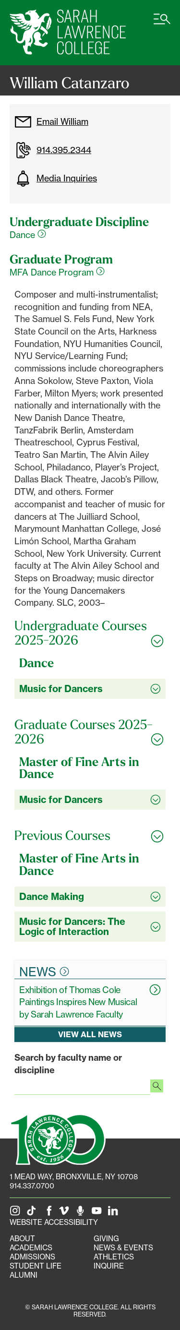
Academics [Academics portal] (31, 1247)
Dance (28, 234)
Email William (51, 122)
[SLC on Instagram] (17, 1213)
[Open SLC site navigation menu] (162, 24)
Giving (106, 1238)
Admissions (32, 1256)
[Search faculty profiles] (156, 1087)
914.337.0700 (32, 1185)
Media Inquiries (55, 178)
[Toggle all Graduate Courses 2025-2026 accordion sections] (90, 732)
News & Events (123, 1247)
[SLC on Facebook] (49, 1213)
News (44, 971)
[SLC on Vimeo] (66, 1213)
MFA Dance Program (57, 272)
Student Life (35, 1265)
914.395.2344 (52, 150)
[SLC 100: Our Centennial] (58, 1138)
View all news (90, 1034)
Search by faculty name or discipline (68, 1064)
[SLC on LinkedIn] (115, 1213)
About (22, 1238)
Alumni (23, 1275)
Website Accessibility (54, 1222)
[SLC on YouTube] (98, 1213)
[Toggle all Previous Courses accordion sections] (90, 835)
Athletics (114, 1256)
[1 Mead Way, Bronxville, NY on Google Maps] (74, 1176)
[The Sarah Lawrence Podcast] (82, 1213)
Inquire (109, 1265)
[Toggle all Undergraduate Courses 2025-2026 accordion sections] (90, 633)
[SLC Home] (68, 33)
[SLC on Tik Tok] (33, 1213)
